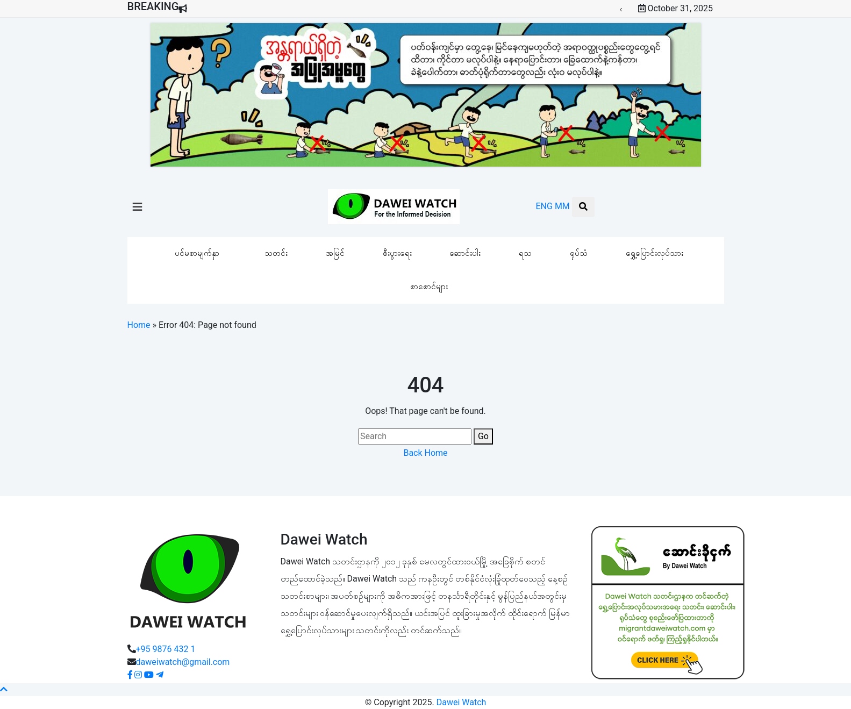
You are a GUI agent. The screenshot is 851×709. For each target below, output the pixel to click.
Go (483, 436)
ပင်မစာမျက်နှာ (197, 253)
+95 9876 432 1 (166, 649)
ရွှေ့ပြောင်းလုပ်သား (654, 253)
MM (562, 206)
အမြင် (335, 253)
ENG (544, 206)
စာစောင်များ (429, 286)
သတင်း (276, 253)
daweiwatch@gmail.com (183, 662)
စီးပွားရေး (397, 253)
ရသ (525, 253)
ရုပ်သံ (579, 253)
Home (139, 325)
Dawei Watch (462, 702)
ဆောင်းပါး (465, 253)
